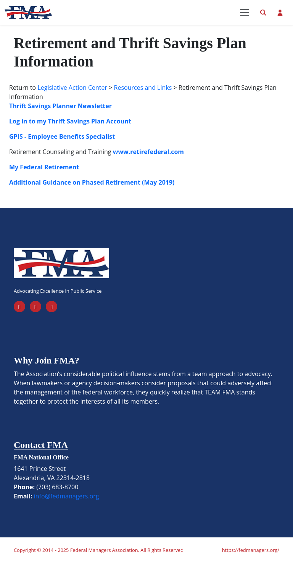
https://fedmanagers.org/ (250, 550)
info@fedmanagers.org (66, 496)
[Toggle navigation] (244, 12)
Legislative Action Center (72, 87)
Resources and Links (143, 87)
